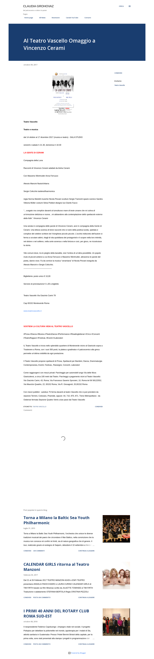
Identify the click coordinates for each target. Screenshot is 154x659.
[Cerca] (121, 6)
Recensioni (54, 18)
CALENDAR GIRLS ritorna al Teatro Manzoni (56, 567)
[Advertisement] (60, 482)
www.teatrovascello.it (32, 311)
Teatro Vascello (119, 85)
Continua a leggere (86, 551)
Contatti (86, 18)
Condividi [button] (118, 73)
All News (41, 18)
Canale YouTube (71, 18)
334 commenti (39, 551)
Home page (27, 18)
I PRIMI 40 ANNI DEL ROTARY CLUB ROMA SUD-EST (56, 613)
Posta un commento (41, 597)
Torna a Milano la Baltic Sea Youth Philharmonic (57, 520)
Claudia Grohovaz (38, 6)
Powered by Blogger (77, 653)
